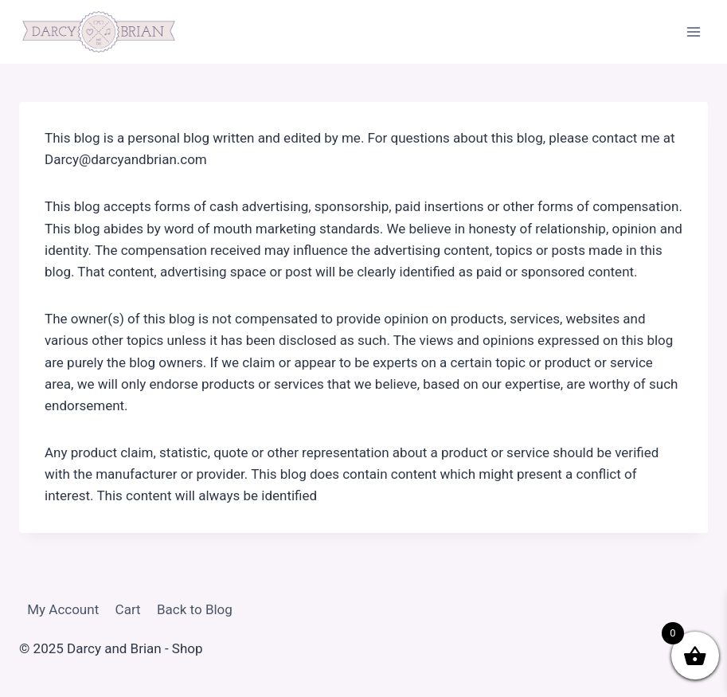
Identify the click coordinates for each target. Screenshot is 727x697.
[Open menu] (693, 31)
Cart (128, 609)
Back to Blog (195, 609)
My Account (63, 609)
